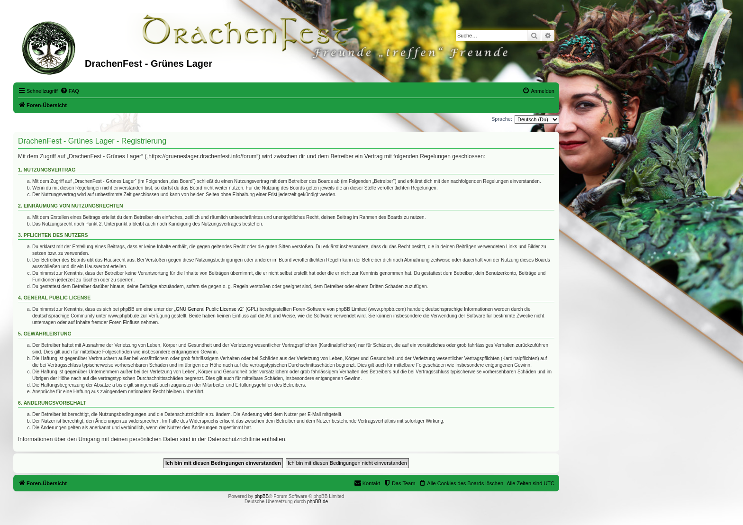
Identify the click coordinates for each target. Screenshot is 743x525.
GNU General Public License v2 (209, 309)
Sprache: (501, 119)
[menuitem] (69, 91)
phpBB (261, 496)
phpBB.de (317, 501)
